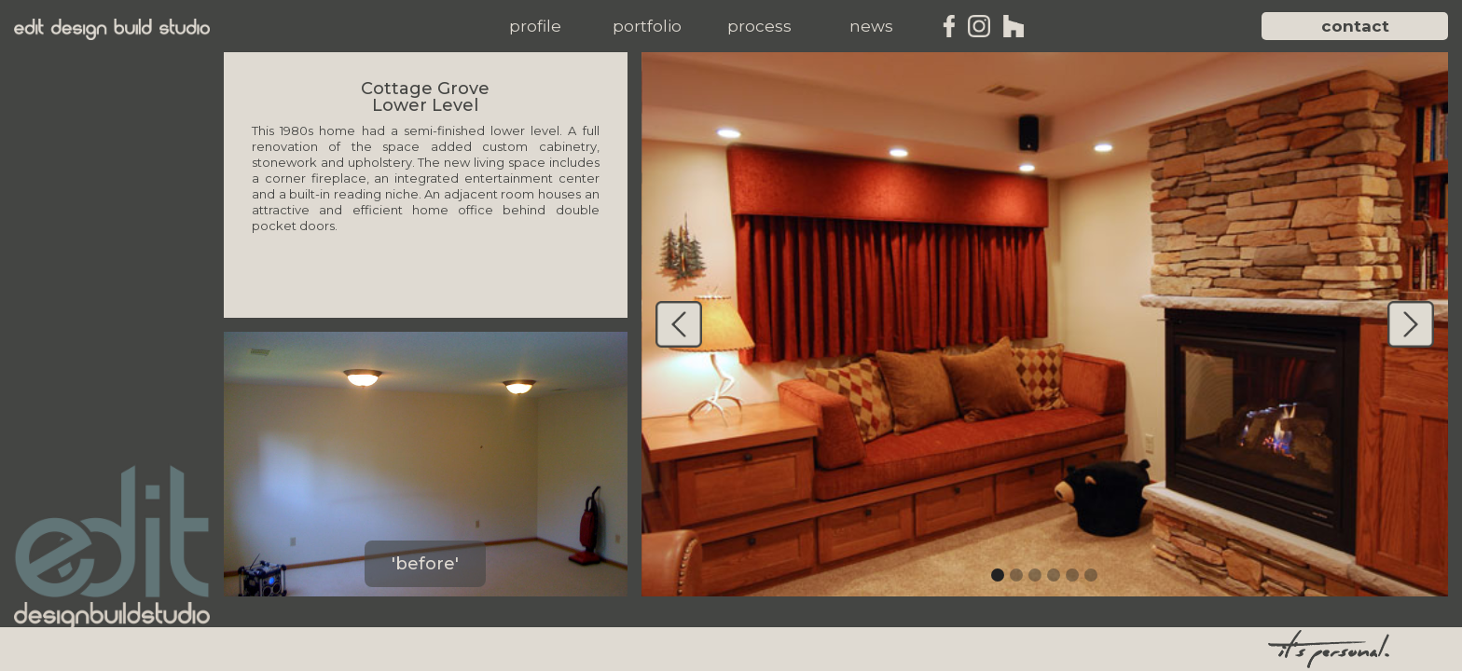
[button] (535, 26)
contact (1355, 26)
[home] (112, 29)
